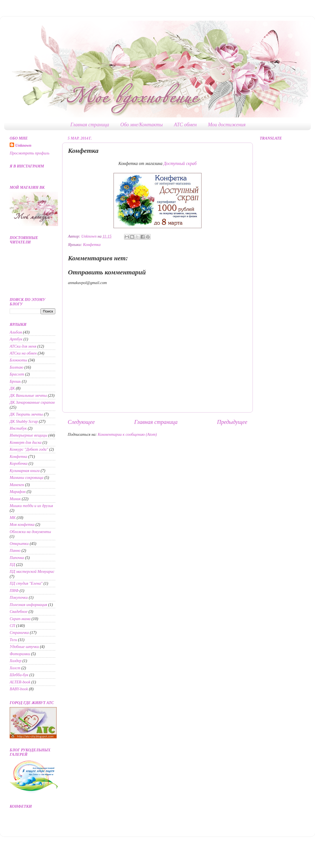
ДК (12, 388)
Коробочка (19, 463)
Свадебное (19, 611)
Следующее (81, 422)
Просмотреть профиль (29, 153)
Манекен (17, 484)
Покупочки (19, 597)
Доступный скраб (180, 163)
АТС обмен (185, 124)
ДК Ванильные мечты (28, 395)
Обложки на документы (30, 531)
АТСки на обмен (23, 353)
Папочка (17, 557)
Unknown (23, 145)
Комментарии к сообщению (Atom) (127, 434)
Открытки (19, 543)
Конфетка (92, 244)
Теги (13, 639)
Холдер (16, 660)
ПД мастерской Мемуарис (32, 571)
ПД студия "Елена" (26, 583)
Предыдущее (232, 422)
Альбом (16, 332)
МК (13, 517)
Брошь (15, 381)
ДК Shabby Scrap (24, 421)
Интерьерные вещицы (28, 435)
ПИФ (14, 590)
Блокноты (18, 360)
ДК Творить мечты (26, 414)
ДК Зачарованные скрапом (32, 402)
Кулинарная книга (25, 470)
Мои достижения (227, 124)
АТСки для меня (23, 346)
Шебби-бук (19, 675)
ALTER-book (20, 682)
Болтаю (16, 367)
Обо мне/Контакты (141, 124)
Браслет (17, 374)
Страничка (19, 632)
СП (12, 625)
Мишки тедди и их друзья (31, 505)
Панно (15, 550)
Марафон (18, 491)
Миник (15, 499)
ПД (12, 564)
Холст (15, 668)
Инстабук (18, 428)
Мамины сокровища (26, 477)
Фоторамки (20, 654)
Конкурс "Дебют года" (29, 449)
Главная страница (89, 124)
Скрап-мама (20, 618)
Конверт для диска (25, 442)
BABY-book (19, 689)
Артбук (16, 339)
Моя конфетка (22, 524)
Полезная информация (28, 604)
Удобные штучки (24, 646)
